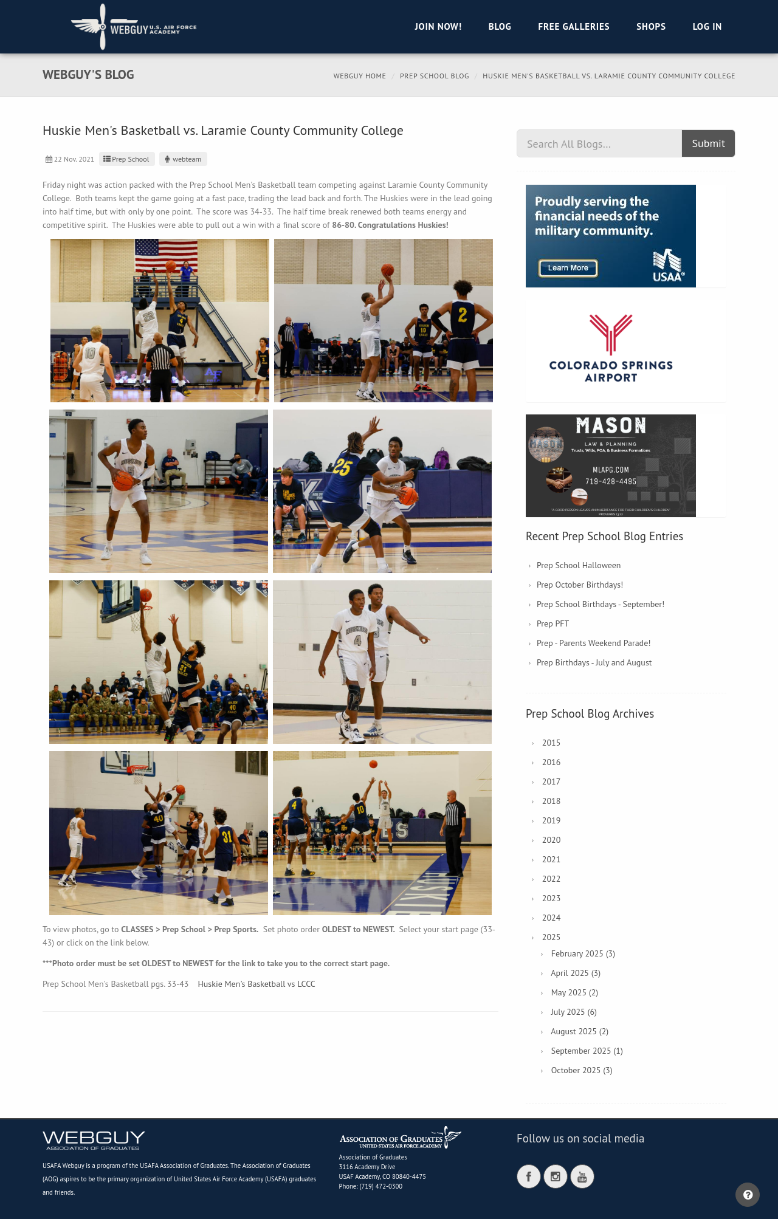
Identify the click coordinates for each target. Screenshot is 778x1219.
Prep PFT (553, 623)
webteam (181, 158)
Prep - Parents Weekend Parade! (594, 642)
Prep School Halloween (579, 565)
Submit (708, 143)
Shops (651, 26)
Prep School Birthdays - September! (600, 604)
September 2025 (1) (587, 1050)
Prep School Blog (434, 75)
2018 (551, 800)
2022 (551, 878)
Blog (500, 26)
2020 (551, 839)
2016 (551, 762)
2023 (551, 898)
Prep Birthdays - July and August (594, 662)
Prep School (126, 158)
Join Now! (438, 26)
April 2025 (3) (576, 972)
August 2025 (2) (579, 1031)
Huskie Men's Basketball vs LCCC (256, 983)
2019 (551, 820)
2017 (551, 781)
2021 (551, 859)
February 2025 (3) (583, 953)
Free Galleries (574, 26)
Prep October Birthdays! (580, 584)
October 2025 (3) (582, 1070)
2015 (551, 742)
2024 (551, 917)
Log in (707, 26)
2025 (551, 937)
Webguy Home (360, 75)
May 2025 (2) (575, 992)
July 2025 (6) (574, 1011)
